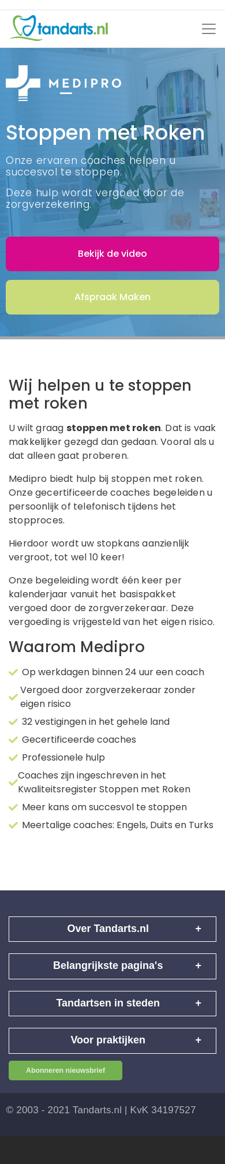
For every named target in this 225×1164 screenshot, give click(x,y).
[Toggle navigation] (209, 28)
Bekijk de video (112, 253)
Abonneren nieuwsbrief (65, 1070)
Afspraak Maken (112, 297)
